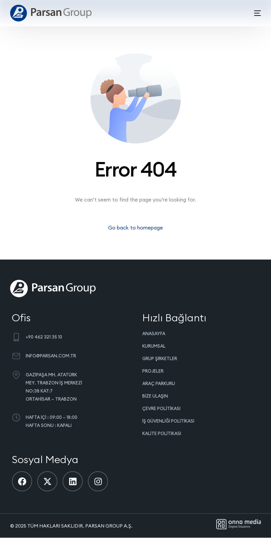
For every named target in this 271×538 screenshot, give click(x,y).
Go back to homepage (135, 227)
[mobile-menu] (252, 13)
